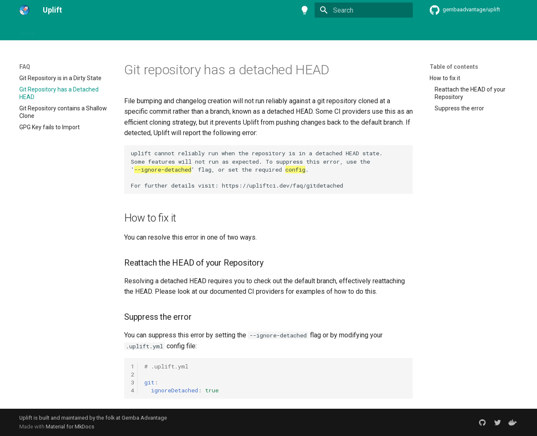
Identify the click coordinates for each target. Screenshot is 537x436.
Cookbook (227, 30)
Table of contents (454, 66)
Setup (104, 30)
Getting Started (65, 30)
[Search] (364, 10)
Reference (264, 30)
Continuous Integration (152, 30)
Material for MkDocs (70, 426)
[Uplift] (24, 10)
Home (27, 30)
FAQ (198, 30)
